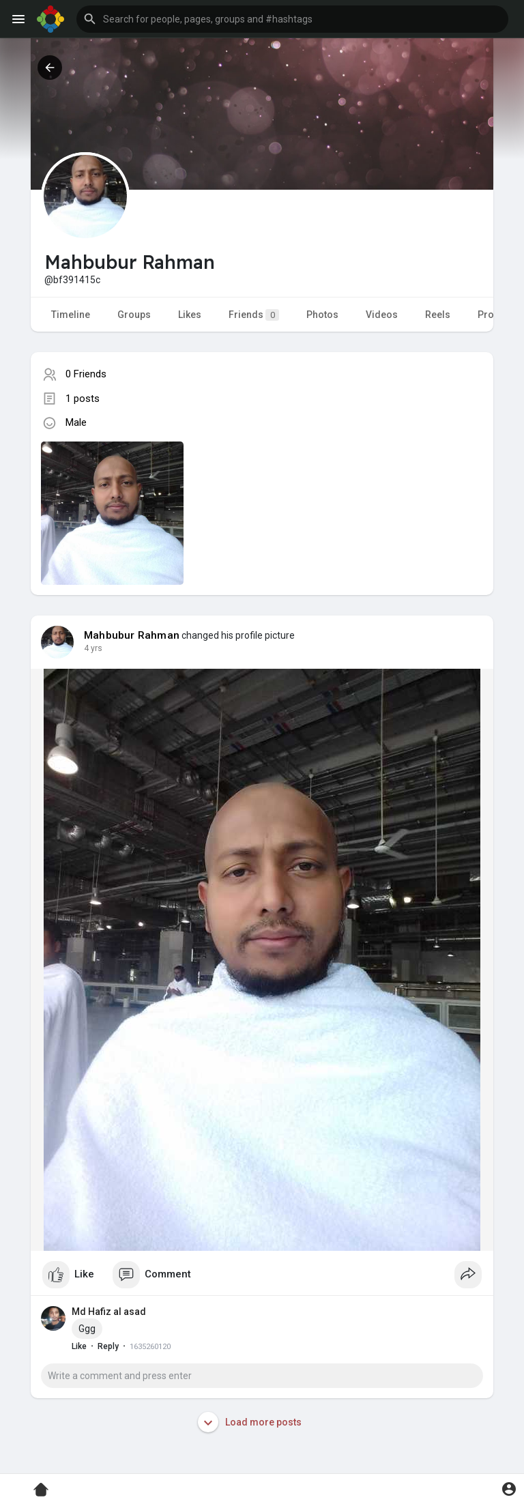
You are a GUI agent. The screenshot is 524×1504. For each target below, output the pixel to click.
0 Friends (86, 374)
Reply (108, 1346)
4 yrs (93, 648)
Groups (134, 314)
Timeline (70, 314)
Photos (322, 314)
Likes (189, 314)
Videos (382, 314)
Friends (254, 315)
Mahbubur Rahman (131, 635)
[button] (292, 19)
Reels (437, 314)
